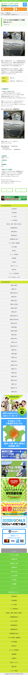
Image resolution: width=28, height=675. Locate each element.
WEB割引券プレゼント (14, 592)
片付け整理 (14, 247)
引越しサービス (14, 266)
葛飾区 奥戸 (14, 296)
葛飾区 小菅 (14, 342)
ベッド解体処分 (14, 220)
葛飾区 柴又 (14, 350)
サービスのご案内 (14, 555)
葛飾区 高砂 (14, 372)
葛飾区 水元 (14, 369)
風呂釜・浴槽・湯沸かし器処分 (14, 613)
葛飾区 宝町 (14, 376)
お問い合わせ (14, 571)
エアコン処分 (14, 621)
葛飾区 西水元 (14, 300)
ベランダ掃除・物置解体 (14, 243)
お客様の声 (14, 567)
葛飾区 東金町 (14, 308)
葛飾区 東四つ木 (14, 346)
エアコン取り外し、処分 (14, 277)
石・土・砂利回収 (14, 254)
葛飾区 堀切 (14, 361)
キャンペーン (14, 588)
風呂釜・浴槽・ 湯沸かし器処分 (14, 224)
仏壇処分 (14, 262)
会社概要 (14, 584)
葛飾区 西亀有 (14, 285)
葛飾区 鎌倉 (14, 327)
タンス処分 (14, 216)
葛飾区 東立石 (14, 323)
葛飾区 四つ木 (14, 388)
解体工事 (14, 269)
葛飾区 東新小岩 (14, 315)
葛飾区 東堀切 (14, 331)
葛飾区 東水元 (14, 338)
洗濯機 (2, 157)
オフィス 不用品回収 (14, 273)
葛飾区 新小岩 (14, 365)
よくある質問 (14, 575)
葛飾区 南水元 (14, 380)
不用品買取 (14, 212)
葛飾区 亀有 (14, 334)
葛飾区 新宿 (14, 391)
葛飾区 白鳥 (14, 357)
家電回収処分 (12, 81)
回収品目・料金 (14, 563)
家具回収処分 (14, 231)
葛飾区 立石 (14, 384)
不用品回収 (14, 209)
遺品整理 (14, 258)
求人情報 (14, 580)
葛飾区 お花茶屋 (14, 304)
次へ (21, 190)
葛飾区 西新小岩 (14, 293)
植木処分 (14, 250)
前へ (7, 190)
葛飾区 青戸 (8, 13)
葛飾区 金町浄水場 (14, 319)
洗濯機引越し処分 (19, 81)
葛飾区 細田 (14, 353)
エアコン (7, 157)
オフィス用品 (14, 670)
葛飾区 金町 (14, 312)
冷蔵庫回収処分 (14, 228)
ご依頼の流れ (14, 559)
